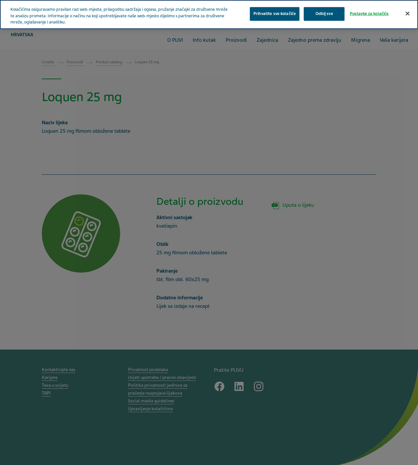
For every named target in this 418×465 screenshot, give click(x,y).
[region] (209, 14)
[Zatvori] (407, 14)
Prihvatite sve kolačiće (274, 13)
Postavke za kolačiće (369, 13)
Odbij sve (324, 13)
